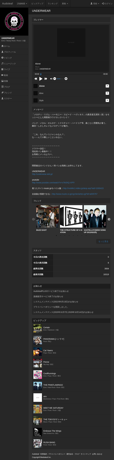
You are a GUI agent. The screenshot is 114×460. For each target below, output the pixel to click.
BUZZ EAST (47, 218)
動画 (4, 75)
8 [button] (86, 235)
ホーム (5, 46)
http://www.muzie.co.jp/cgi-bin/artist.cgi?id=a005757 (74, 194)
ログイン (107, 3)
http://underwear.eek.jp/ (42, 174)
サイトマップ (86, 454)
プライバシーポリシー (56, 454)
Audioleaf (7, 3)
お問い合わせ (97, 454)
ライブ (5, 69)
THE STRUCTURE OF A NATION (71, 219)
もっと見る (103, 241)
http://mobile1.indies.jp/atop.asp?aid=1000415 (83, 188)
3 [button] (64, 235)
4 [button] (69, 235)
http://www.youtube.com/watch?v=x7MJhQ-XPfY (53, 182)
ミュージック (8, 63)
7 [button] (81, 235)
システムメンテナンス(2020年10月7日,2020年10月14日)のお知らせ (63, 312)
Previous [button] (33, 219)
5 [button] (73, 235)
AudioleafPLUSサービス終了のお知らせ (51, 291)
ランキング (53, 3)
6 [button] (77, 235)
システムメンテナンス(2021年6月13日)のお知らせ (55, 302)
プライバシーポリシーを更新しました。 (51, 307)
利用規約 (43, 454)
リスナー (6, 98)
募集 (65, 3)
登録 (94, 3)
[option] (47, 218)
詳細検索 (22, 3)
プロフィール (8, 52)
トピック (6, 58)
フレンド (6, 93)
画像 (4, 81)
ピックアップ (37, 3)
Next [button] (109, 219)
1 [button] (56, 235)
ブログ (5, 87)
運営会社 (69, 454)
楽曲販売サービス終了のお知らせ (48, 296)
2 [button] (60, 235)
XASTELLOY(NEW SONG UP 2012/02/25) (95, 219)
